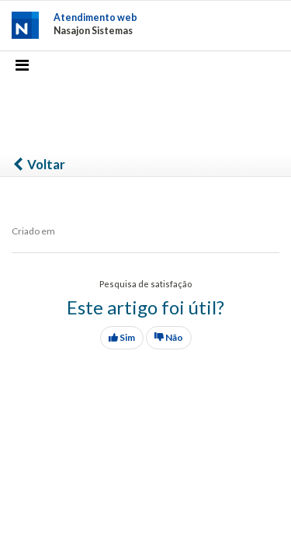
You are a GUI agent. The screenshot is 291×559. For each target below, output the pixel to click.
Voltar (38, 164)
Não (168, 337)
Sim (122, 337)
